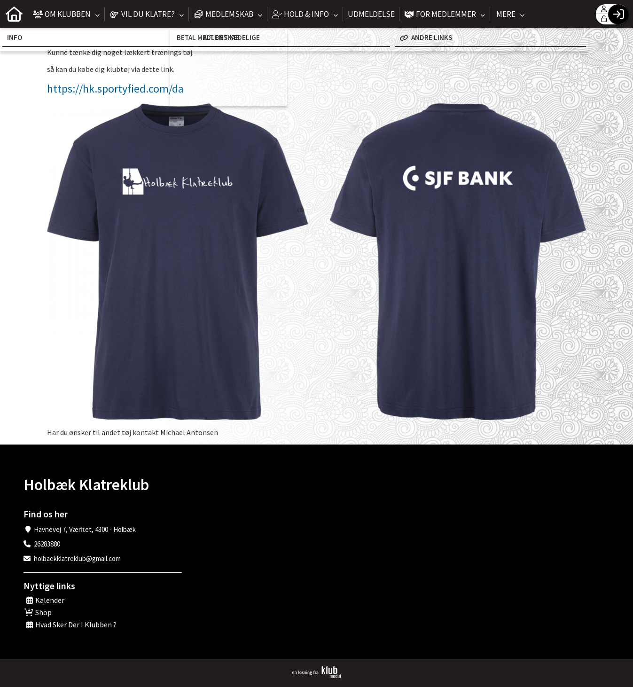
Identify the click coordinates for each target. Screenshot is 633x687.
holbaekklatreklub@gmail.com (77, 558)
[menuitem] (14, 14)
